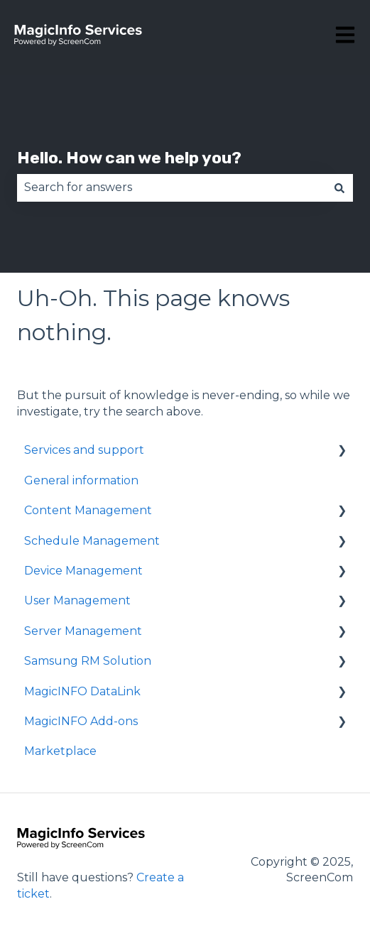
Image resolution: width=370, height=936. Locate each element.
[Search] (339, 187)
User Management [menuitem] (77, 600)
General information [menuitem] (81, 480)
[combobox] (171, 187)
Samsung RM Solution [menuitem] (87, 661)
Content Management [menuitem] (88, 510)
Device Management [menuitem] (83, 570)
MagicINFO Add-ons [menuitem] (81, 721)
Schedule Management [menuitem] (92, 541)
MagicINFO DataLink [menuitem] (82, 691)
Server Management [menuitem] (83, 631)
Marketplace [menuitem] (60, 751)
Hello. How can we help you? (129, 158)
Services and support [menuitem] (84, 450)
